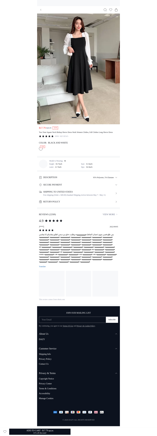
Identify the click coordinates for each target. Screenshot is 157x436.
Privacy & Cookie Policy (86, 326)
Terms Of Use (68, 326)
